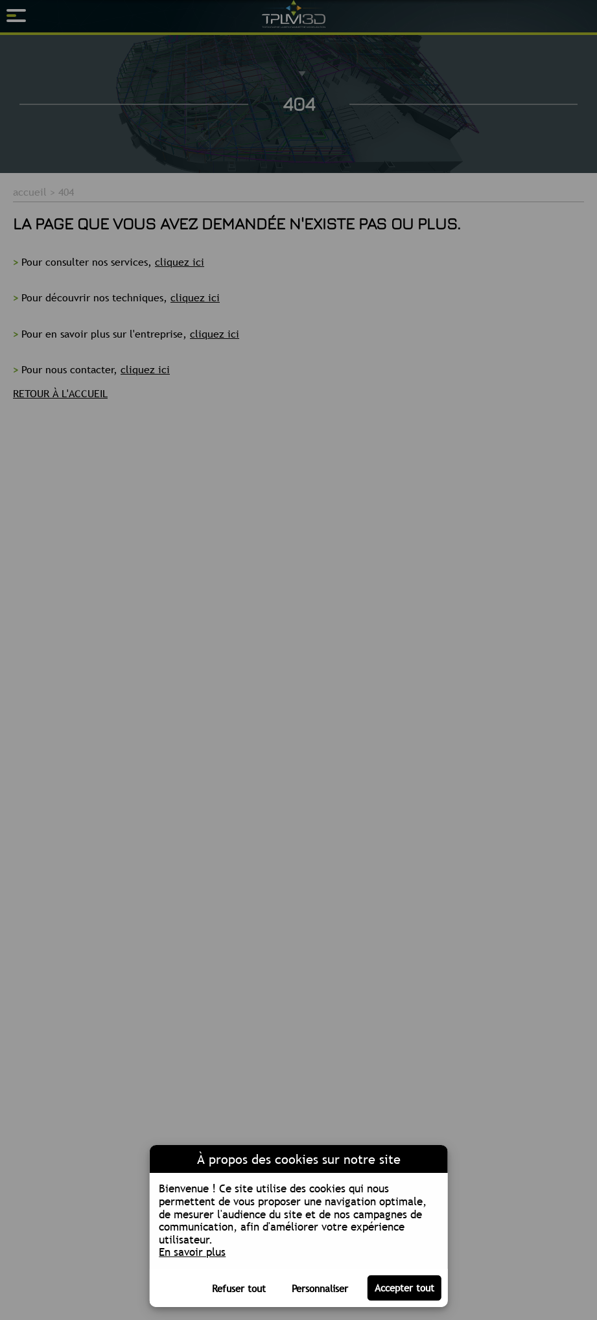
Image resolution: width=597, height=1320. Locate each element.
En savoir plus (192, 1251)
